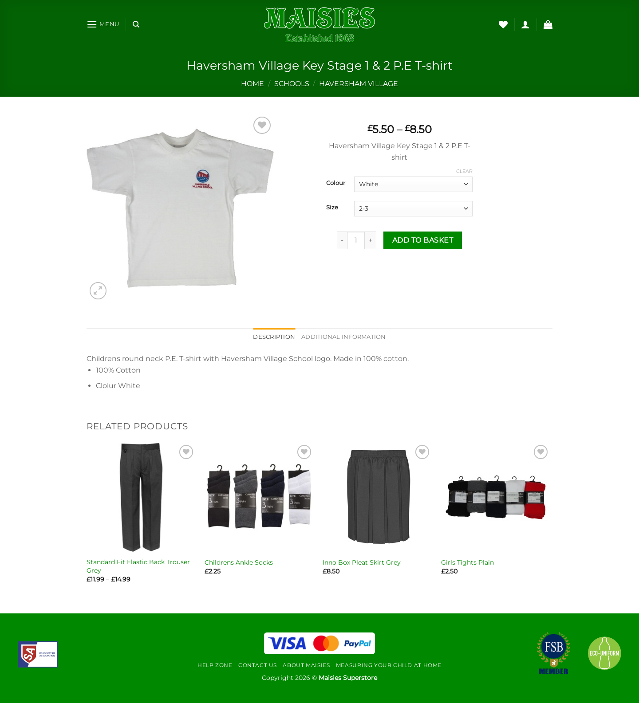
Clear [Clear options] (464, 171)
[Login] (525, 24)
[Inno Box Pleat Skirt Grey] (377, 497)
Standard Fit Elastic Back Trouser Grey (138, 566)
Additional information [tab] (343, 337)
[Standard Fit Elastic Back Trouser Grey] (141, 497)
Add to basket (422, 240)
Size (332, 207)
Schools (291, 83)
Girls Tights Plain (467, 562)
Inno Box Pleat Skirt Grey (362, 562)
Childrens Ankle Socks (239, 562)
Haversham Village (358, 83)
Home (252, 83)
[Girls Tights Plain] (496, 497)
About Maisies (306, 665)
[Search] (136, 24)
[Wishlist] (503, 24)
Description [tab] (274, 337)
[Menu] (103, 24)
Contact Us (257, 665)
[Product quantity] (356, 240)
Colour (335, 183)
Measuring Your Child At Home (389, 665)
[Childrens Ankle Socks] (259, 497)
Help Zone (215, 665)
